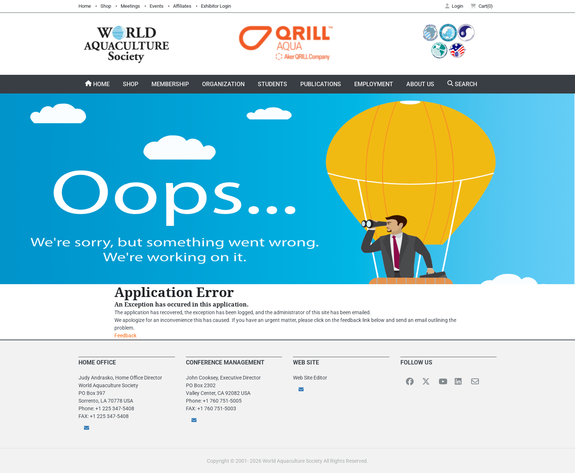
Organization (223, 84)
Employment (373, 84)
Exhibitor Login (216, 6)
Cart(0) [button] (481, 6)
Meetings (130, 6)
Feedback (125, 335)
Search (462, 84)
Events (157, 6)
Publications (320, 84)
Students (272, 84)
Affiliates (182, 6)
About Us (420, 84)
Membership (170, 84)
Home (84, 6)
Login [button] (454, 6)
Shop (105, 6)
